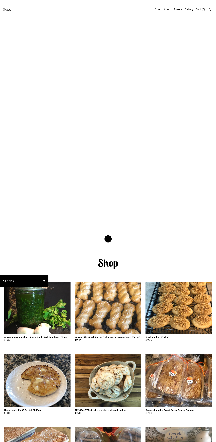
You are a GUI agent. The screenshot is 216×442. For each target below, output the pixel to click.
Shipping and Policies (196, 437)
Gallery (189, 9)
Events (178, 9)
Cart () (200, 9)
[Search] (210, 9)
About (168, 9)
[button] (24, 65)
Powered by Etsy (31, 437)
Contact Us (177, 437)
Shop (158, 9)
